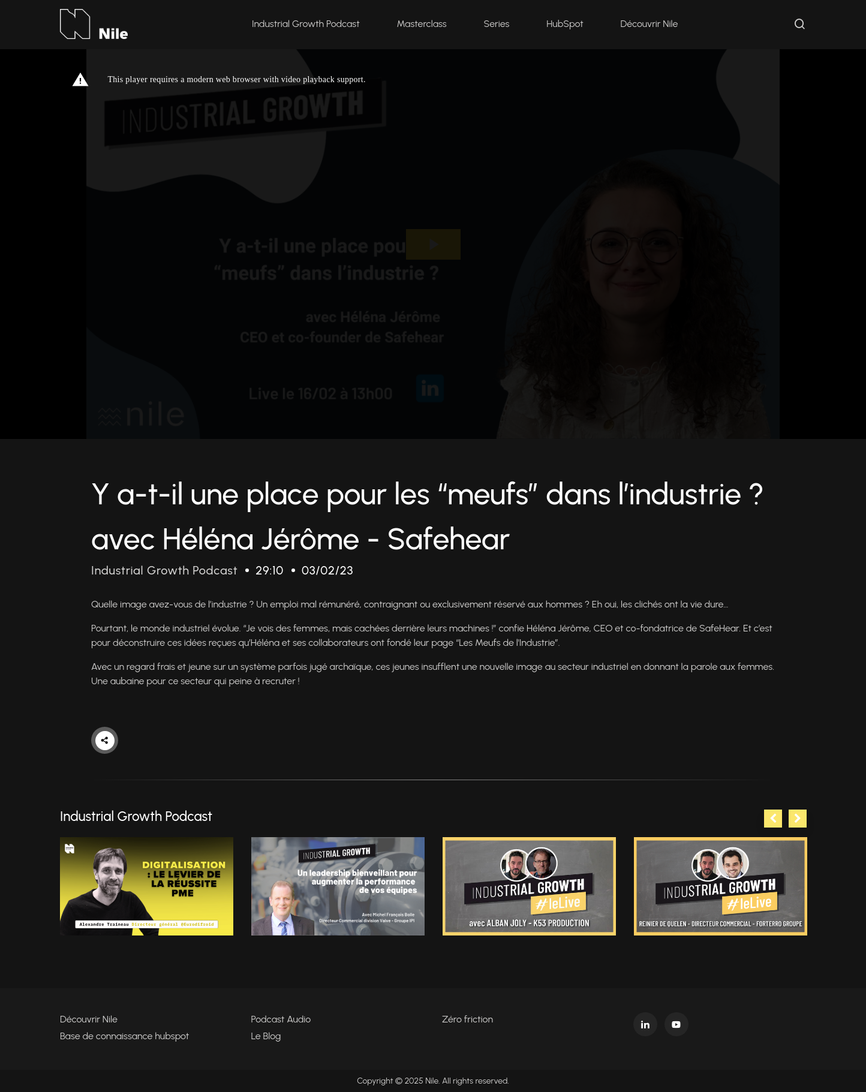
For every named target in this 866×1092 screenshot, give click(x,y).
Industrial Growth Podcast (306, 23)
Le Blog (266, 1036)
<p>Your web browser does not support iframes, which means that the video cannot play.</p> (433, 244)
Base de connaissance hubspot (124, 1036)
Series (497, 23)
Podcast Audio (281, 1019)
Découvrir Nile (649, 23)
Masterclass (422, 23)
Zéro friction (467, 1019)
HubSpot (564, 23)
